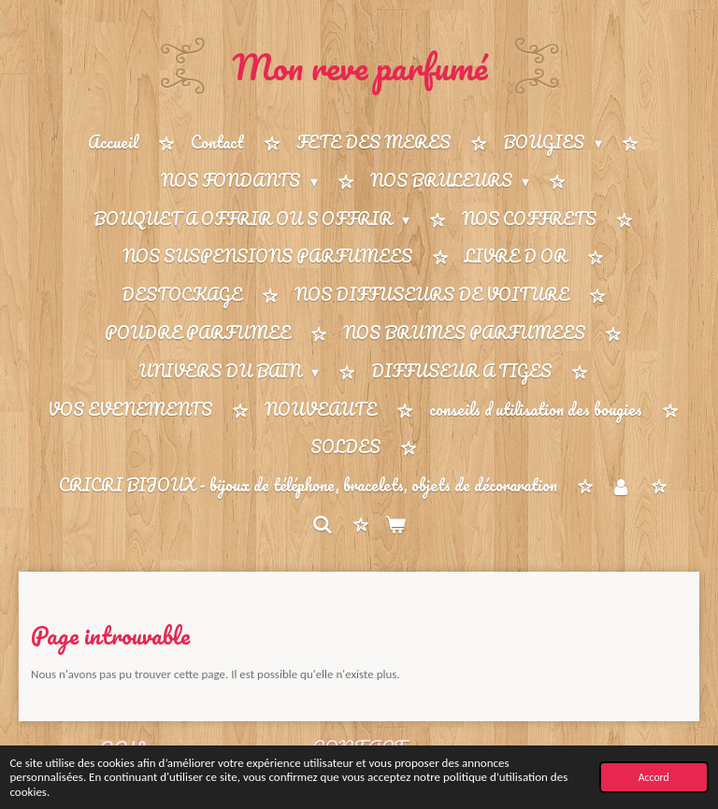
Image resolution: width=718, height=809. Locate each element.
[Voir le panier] (395, 524)
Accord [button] (654, 777)
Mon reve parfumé (359, 66)
